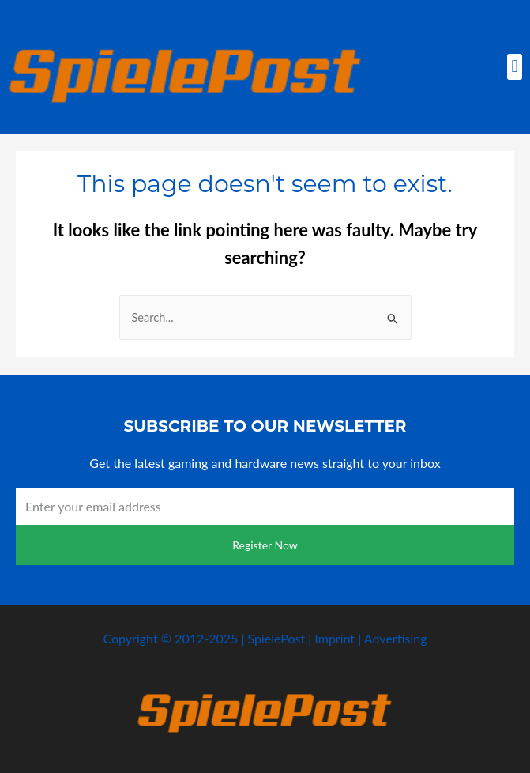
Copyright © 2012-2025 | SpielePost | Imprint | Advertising (265, 638)
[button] (514, 67)
